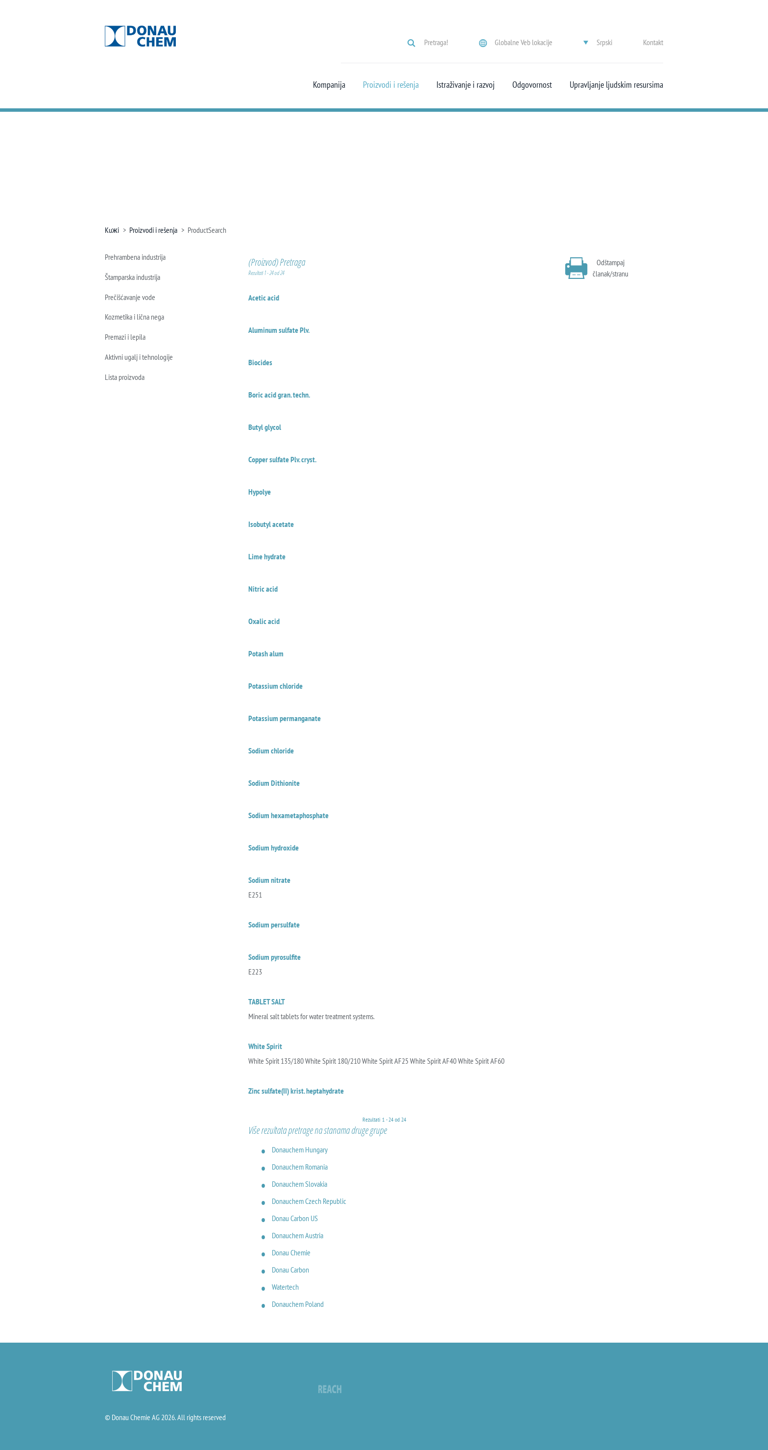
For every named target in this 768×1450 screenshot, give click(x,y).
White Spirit (265, 1046)
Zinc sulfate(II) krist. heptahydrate (296, 1091)
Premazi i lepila (125, 337)
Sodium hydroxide (273, 847)
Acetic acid (263, 297)
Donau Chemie (291, 1252)
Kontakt (653, 42)
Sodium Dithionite (274, 783)
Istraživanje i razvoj (465, 84)
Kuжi (112, 230)
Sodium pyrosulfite (274, 957)
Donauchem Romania (300, 1167)
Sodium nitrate (269, 880)
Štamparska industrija (132, 277)
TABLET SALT (266, 1001)
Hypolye (259, 492)
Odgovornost (532, 84)
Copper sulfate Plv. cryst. (282, 459)
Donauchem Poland (298, 1304)
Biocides (260, 362)
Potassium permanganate (284, 718)
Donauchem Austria (297, 1235)
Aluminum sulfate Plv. (279, 330)
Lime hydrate (267, 556)
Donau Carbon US (295, 1218)
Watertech (285, 1287)
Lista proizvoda (124, 377)
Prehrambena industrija (135, 257)
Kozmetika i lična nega (134, 317)
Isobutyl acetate (271, 524)
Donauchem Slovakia (299, 1184)
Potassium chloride (275, 686)
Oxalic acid (264, 621)
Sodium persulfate (274, 924)
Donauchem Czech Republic (309, 1201)
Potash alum (266, 653)
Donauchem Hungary (300, 1149)
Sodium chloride (271, 750)
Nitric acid (263, 589)
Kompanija (329, 84)
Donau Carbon (290, 1270)
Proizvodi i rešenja (391, 84)
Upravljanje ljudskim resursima (616, 84)
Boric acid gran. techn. (279, 395)
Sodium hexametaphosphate (288, 815)
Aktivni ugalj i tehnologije (139, 357)
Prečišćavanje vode (130, 297)
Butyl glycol (264, 427)
